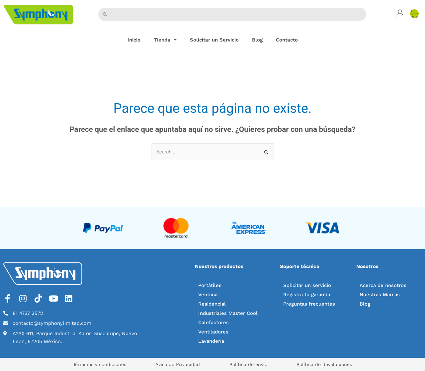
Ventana (208, 295)
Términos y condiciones (96, 364)
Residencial (212, 304)
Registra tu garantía (307, 295)
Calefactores (213, 322)
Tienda (165, 40)
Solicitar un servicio (307, 285)
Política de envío (250, 364)
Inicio (134, 40)
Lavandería (211, 341)
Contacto (287, 40)
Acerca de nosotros (383, 285)
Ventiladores (213, 332)
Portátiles (210, 285)
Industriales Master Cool (228, 313)
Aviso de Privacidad (176, 364)
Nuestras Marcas (380, 295)
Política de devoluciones (328, 364)
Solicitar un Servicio (214, 40)
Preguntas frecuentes (309, 304)
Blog (257, 40)
